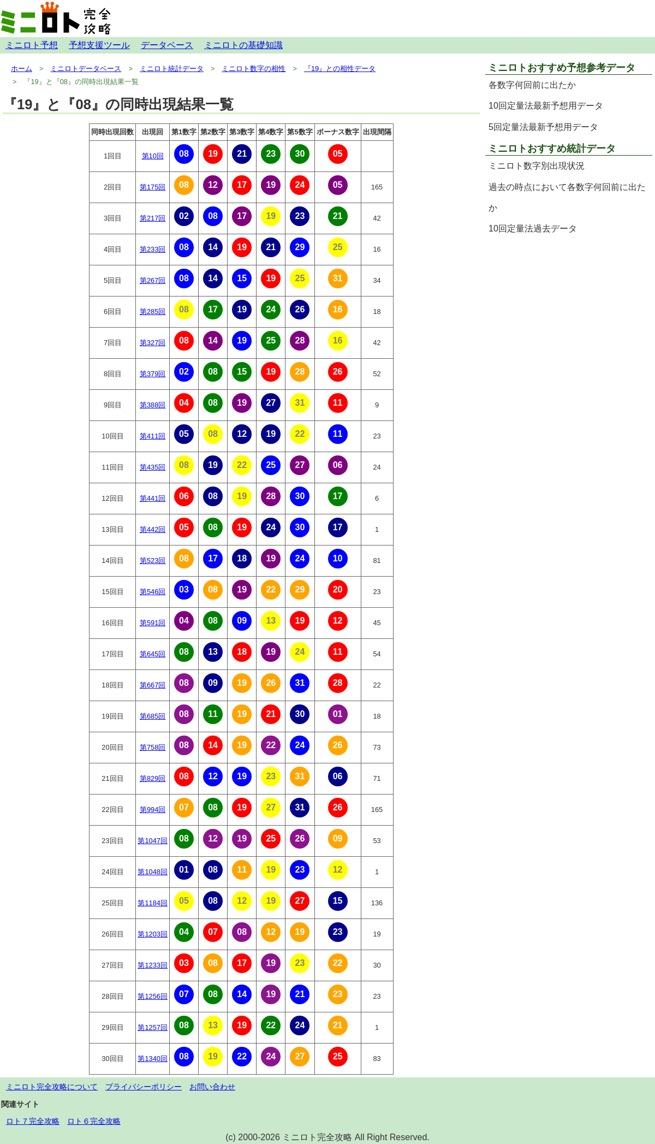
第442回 (152, 529)
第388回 (152, 405)
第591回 (152, 623)
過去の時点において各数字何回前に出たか (567, 197)
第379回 (152, 374)
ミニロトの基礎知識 (243, 45)
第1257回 (152, 1027)
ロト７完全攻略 (32, 1121)
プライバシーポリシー (143, 1086)
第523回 (152, 560)
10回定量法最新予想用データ (546, 105)
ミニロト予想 (31, 45)
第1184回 (152, 903)
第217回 (152, 218)
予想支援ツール (99, 45)
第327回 (152, 343)
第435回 (152, 467)
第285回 (152, 311)
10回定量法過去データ (533, 228)
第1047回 (152, 841)
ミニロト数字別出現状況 (537, 165)
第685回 (152, 716)
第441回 (152, 498)
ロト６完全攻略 (94, 1121)
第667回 (152, 685)
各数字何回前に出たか (532, 85)
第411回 (152, 436)
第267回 (152, 280)
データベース (167, 45)
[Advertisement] (568, 316)
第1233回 (152, 965)
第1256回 (152, 996)
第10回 (153, 156)
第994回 (152, 809)
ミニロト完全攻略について (52, 1086)
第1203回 (152, 934)
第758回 (152, 747)
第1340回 (152, 1058)
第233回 (152, 249)
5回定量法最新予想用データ (543, 127)
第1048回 (152, 872)
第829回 (152, 778)
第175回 (152, 187)
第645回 (152, 654)
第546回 (152, 592)
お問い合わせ (212, 1086)
